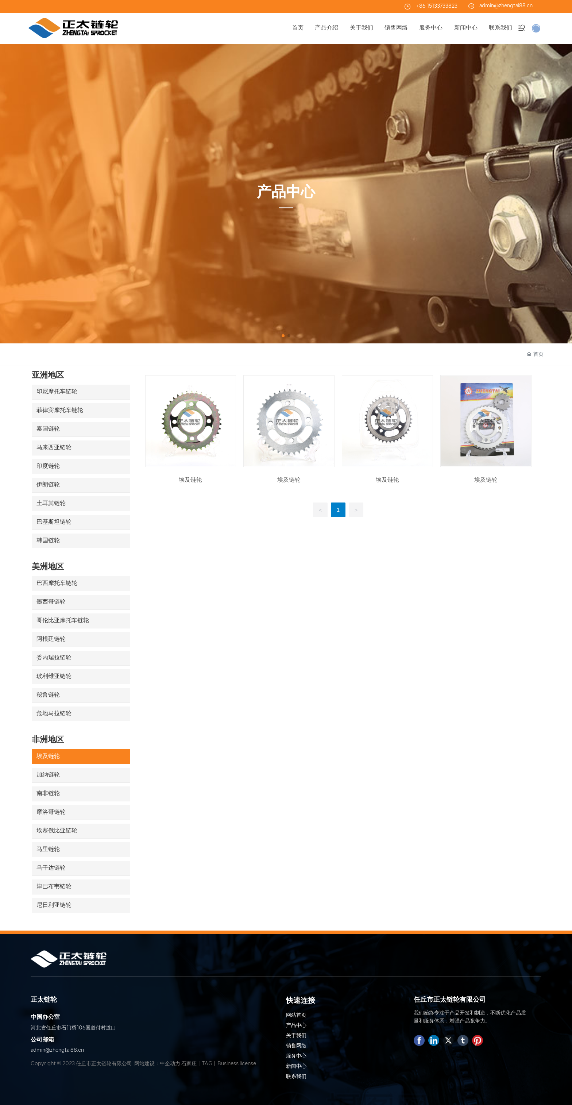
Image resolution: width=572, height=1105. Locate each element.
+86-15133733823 (436, 6)
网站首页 (296, 1015)
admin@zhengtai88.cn (506, 6)
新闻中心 (296, 1066)
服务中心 (296, 1056)
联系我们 (296, 1076)
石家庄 (189, 1064)
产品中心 (286, 193)
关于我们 (296, 1036)
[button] (283, 335)
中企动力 (170, 1064)
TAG (207, 1064)
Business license (236, 1064)
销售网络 (296, 1046)
